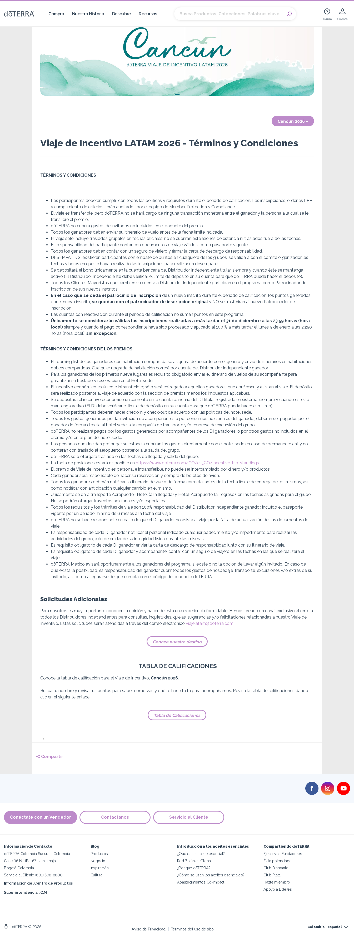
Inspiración (100, 868)
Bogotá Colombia (19, 868)
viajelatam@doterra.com (209, 623)
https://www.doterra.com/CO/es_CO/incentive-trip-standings (197, 462)
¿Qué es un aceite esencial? (201, 853)
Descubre (121, 13)
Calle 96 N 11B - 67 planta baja (30, 860)
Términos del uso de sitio (192, 929)
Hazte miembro (276, 882)
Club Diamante (275, 868)
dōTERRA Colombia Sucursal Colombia (37, 853)
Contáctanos (115, 817)
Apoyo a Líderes (277, 889)
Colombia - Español (324, 927)
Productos (99, 853)
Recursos (148, 13)
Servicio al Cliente (188, 817)
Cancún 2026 (293, 121)
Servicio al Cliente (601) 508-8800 (33, 875)
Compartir (49, 756)
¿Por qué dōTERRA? (194, 868)
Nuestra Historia (88, 13)
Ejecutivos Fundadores (282, 853)
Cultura (96, 875)
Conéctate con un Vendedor (40, 817)
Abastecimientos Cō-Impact (200, 882)
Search (289, 14)
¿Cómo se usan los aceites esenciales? (211, 875)
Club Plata (272, 875)
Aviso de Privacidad (148, 929)
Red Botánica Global (194, 860)
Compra (56, 13)
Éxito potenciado (277, 860)
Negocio (98, 860)
